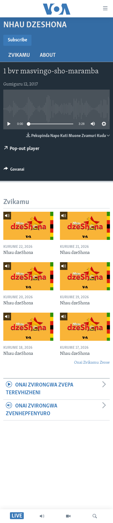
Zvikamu (19, 55)
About (48, 55)
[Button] (14, 170)
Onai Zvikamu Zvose (92, 363)
